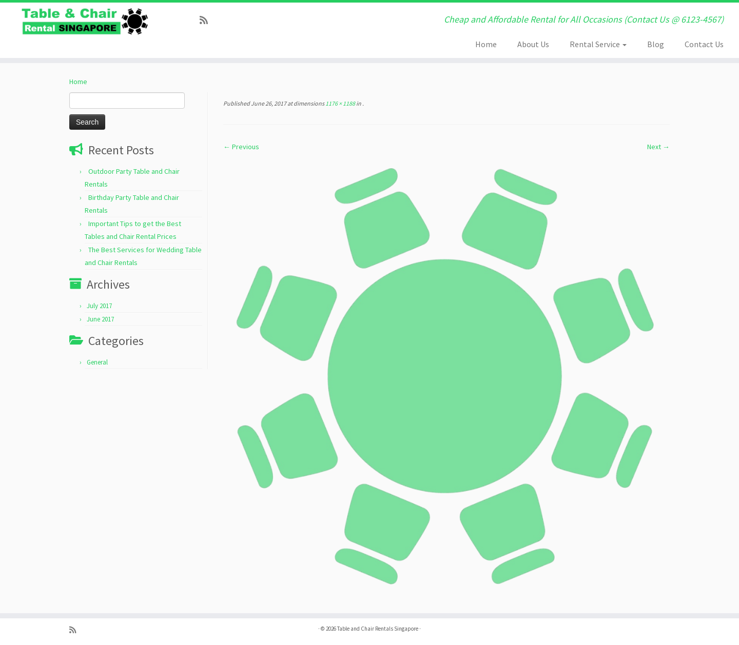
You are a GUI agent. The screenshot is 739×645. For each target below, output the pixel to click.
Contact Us (704, 44)
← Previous (241, 146)
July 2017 (99, 305)
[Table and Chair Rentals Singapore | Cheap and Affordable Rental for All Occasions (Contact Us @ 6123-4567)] (85, 21)
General (97, 362)
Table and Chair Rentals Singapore (377, 628)
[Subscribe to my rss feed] (207, 20)
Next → (658, 146)
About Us (533, 44)
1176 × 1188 (339, 103)
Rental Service (598, 44)
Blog (655, 44)
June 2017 (100, 319)
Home (486, 44)
